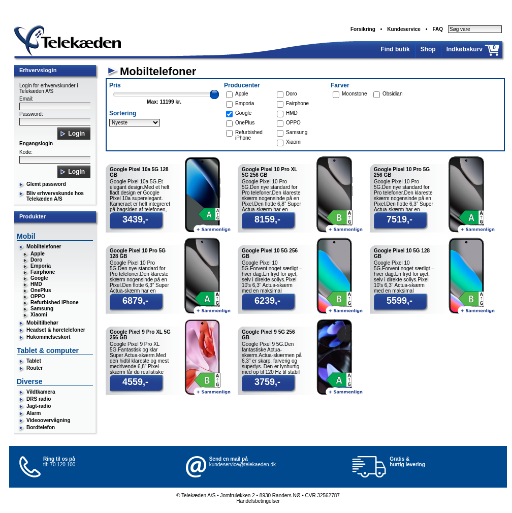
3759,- (267, 382)
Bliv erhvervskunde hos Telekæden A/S (55, 196)
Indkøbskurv (464, 49)
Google (39, 278)
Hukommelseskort (48, 337)
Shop (428, 49)
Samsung (41, 308)
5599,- (399, 301)
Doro (36, 260)
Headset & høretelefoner (55, 330)
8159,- (267, 219)
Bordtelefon (40, 427)
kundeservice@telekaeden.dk (242, 464)
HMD (36, 284)
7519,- (399, 219)
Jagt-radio (38, 406)
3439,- (135, 219)
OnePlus (40, 290)
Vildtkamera (40, 392)
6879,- (135, 301)
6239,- (267, 301)
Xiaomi (38, 314)
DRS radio (38, 399)
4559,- (135, 382)
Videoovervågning (48, 420)
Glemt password (46, 184)
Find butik (394, 49)
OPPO (37, 296)
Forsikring (362, 29)
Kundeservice (404, 29)
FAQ (437, 29)
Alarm (33, 413)
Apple (37, 253)
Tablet (33, 361)
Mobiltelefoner (43, 246)
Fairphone (42, 272)
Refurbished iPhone (54, 302)
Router (34, 368)
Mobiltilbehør (42, 323)
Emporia (40, 266)
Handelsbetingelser (258, 501)
